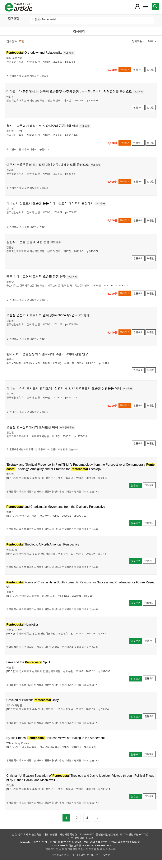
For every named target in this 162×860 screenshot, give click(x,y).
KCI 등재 (69, 52)
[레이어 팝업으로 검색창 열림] (155, 6)
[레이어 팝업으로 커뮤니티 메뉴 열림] (145, 6)
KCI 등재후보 (67, 427)
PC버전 (106, 854)
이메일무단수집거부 (87, 854)
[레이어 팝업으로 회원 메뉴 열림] (137, 6)
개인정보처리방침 (62, 854)
